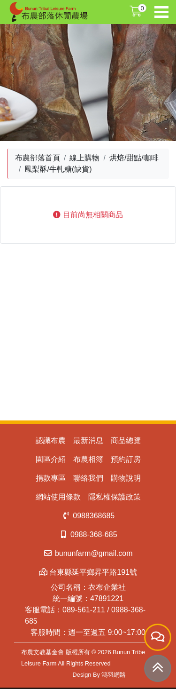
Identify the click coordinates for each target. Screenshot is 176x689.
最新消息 (88, 440)
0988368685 (88, 516)
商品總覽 (126, 440)
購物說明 (126, 478)
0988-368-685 (88, 535)
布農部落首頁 (37, 158)
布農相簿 (88, 459)
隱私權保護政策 (114, 497)
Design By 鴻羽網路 (99, 674)
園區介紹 (51, 459)
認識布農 (51, 440)
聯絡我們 (88, 478)
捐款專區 (51, 478)
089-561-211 (83, 610)
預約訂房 (126, 459)
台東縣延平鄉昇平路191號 (88, 572)
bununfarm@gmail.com (87, 553)
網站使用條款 (58, 497)
